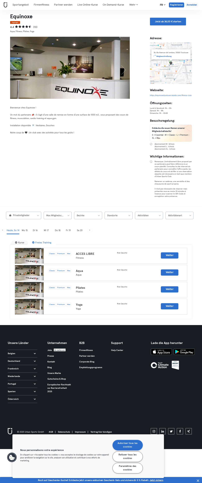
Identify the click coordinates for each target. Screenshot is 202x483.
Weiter (169, 255)
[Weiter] (121, 68)
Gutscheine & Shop (56, 379)
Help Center (117, 350)
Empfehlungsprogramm (90, 367)
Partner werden (63, 5)
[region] (88, 456)
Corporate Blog (86, 362)
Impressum (80, 432)
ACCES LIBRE (85, 253)
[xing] (189, 431)
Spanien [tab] (22, 391)
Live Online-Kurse (87, 5)
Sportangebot (21, 5)
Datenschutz (64, 432)
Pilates (80, 287)
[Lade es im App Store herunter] (161, 352)
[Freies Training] (41, 242)
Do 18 (57, 230)
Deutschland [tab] (22, 361)
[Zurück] (19, 68)
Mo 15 (25, 230)
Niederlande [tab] (22, 376)
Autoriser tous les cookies (128, 445)
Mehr (133, 4)
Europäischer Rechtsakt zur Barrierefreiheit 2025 (59, 388)
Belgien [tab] (22, 353)
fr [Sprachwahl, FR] (162, 4)
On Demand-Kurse (113, 5)
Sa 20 (80, 230)
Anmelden (192, 5)
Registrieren (176, 5)
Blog (49, 367)
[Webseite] (5, 5)
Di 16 (35, 230)
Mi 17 (46, 230)
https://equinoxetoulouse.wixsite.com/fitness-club (171, 95)
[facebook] (180, 431)
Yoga (79, 304)
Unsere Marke (54, 373)
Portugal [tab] (22, 384)
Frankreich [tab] (22, 369)
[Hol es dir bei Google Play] (184, 352)
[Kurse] (19, 242)
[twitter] (171, 431)
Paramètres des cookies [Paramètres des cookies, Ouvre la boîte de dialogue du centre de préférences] (127, 468)
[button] (12, 457)
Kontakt (51, 362)
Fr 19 (68, 230)
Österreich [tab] (22, 399)
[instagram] (154, 431)
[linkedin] (162, 431)
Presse (50, 356)
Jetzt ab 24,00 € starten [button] (168, 21)
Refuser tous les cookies (128, 456)
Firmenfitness (41, 5)
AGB (51, 432)
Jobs (49, 350)
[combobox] (23, 215)
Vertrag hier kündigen (101, 432)
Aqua (79, 271)
